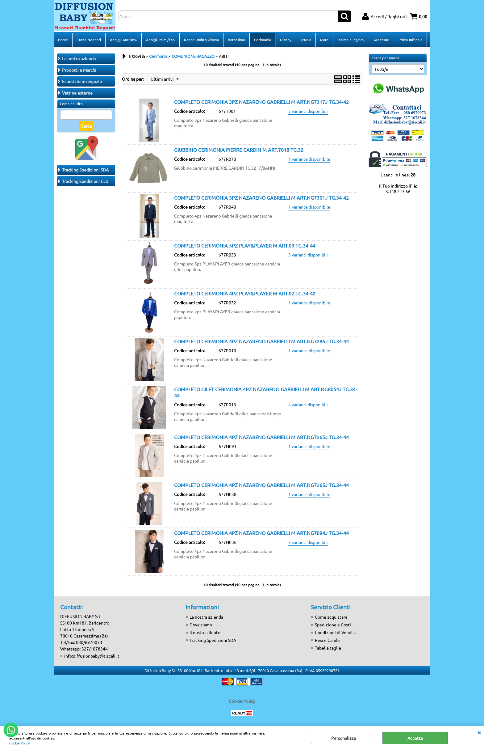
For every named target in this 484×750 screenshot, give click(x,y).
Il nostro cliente (205, 632)
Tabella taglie (328, 647)
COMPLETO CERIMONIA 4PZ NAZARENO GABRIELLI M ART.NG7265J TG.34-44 (261, 437)
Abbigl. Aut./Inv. (123, 39)
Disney (285, 39)
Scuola (305, 39)
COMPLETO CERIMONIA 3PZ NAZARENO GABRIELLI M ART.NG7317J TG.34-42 (261, 102)
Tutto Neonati (89, 39)
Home (63, 39)
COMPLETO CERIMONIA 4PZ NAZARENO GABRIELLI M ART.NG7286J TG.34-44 (261, 341)
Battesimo (236, 39)
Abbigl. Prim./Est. (160, 39)
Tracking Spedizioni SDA (213, 640)
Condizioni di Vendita (336, 632)
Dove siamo (201, 624)
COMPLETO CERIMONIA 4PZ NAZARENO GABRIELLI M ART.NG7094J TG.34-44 (261, 533)
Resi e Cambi (327, 640)
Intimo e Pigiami (351, 39)
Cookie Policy (19, 742)
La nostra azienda (206, 617)
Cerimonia (262, 39)
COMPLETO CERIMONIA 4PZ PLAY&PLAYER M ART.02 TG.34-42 (244, 293)
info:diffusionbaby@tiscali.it (91, 656)
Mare (324, 39)
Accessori (381, 39)
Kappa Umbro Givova (201, 39)
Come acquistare (331, 617)
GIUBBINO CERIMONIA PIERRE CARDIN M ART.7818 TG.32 (238, 149)
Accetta (415, 738)
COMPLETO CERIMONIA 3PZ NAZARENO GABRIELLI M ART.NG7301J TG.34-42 (261, 197)
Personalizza (343, 738)
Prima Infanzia (410, 39)
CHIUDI (479, 732)
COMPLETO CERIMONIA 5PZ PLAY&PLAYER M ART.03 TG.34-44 (244, 245)
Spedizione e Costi (333, 624)
